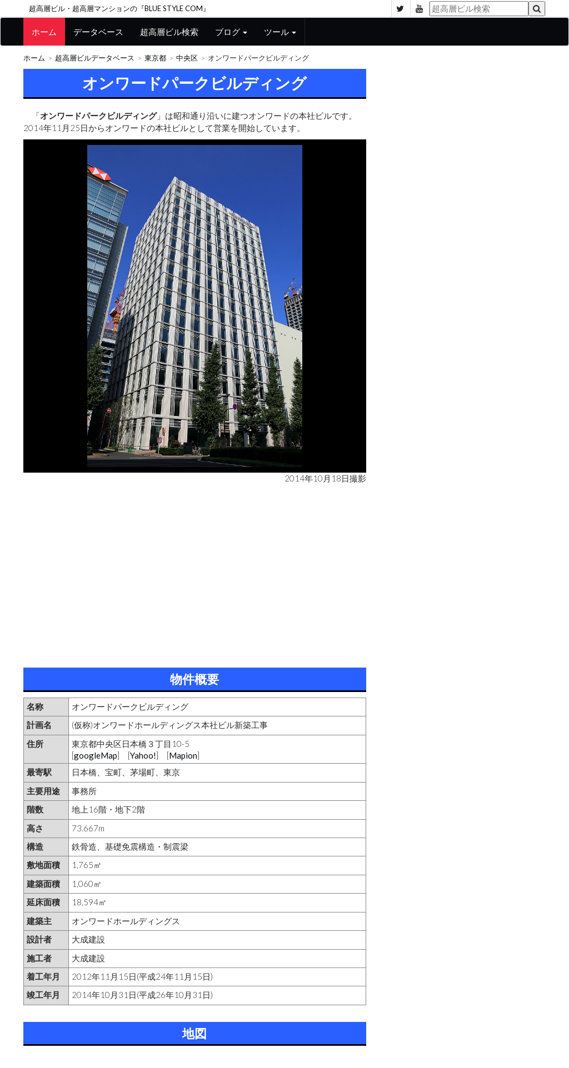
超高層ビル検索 (169, 32)
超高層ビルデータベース (94, 58)
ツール (280, 32)
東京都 (155, 58)
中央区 (187, 58)
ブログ (231, 32)
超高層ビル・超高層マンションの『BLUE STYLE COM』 (119, 8)
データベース (98, 32)
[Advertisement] (194, 573)
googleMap (95, 755)
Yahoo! (143, 755)
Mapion (183, 755)
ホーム (44, 32)
